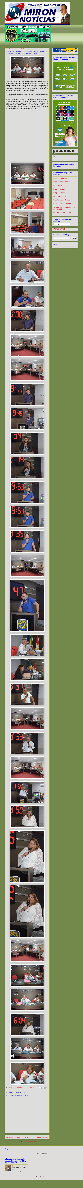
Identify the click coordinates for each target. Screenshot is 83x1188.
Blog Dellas (57, 185)
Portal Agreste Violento (62, 203)
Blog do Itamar (59, 189)
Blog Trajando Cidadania (62, 200)
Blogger (45, 1176)
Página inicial (27, 1137)
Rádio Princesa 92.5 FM (62, 213)
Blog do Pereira (59, 193)
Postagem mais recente (13, 1137)
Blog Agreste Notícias (61, 182)
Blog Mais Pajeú (59, 196)
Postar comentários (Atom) (29, 1141)
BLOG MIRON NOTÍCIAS (19, 1166)
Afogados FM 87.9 (60, 178)
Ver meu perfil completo (10, 1173)
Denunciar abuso (61, 229)
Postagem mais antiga (42, 1137)
